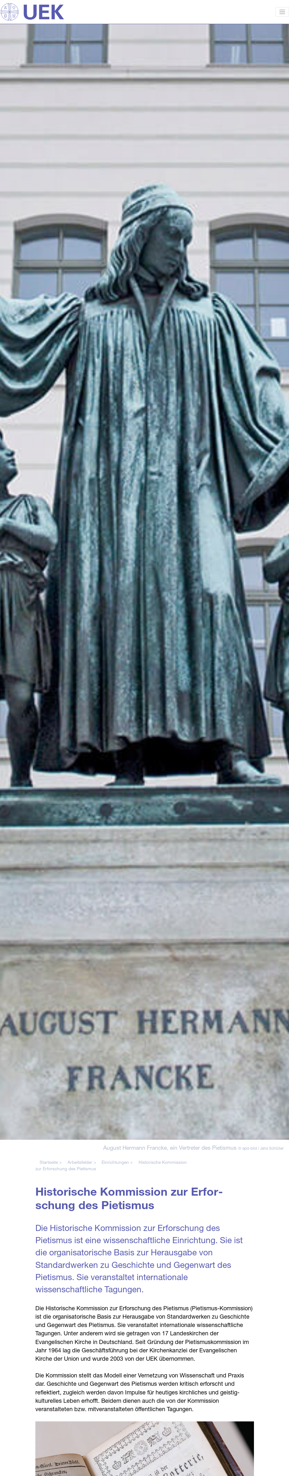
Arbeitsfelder (80, 1162)
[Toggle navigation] (282, 12)
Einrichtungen (115, 1162)
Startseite (49, 1162)
